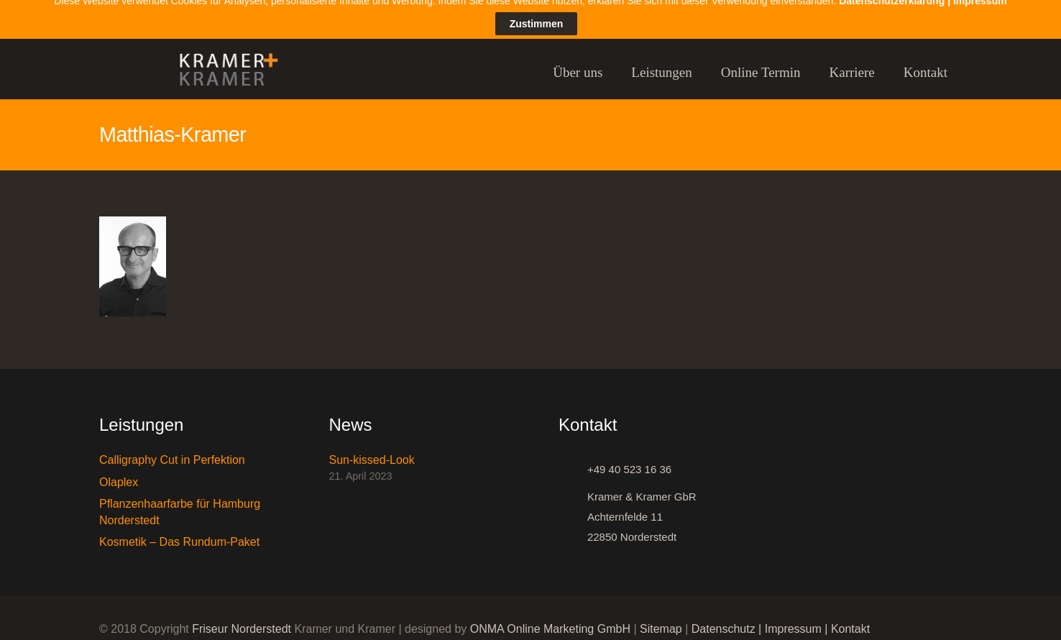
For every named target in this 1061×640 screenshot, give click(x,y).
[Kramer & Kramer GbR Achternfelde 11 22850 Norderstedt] (573, 507)
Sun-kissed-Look (372, 450)
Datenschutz (723, 619)
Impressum (793, 619)
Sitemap (661, 619)
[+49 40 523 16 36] (573, 459)
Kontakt (850, 619)
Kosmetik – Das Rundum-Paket (179, 531)
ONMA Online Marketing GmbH (550, 619)
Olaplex (118, 471)
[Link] (222, 62)
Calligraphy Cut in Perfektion (172, 450)
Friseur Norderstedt (241, 619)
